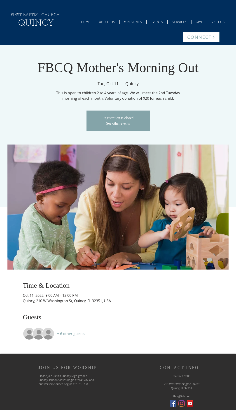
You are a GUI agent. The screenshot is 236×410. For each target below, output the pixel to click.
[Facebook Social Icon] (173, 403)
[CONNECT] (201, 37)
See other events (118, 123)
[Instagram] (181, 403)
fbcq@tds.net (181, 396)
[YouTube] (190, 403)
